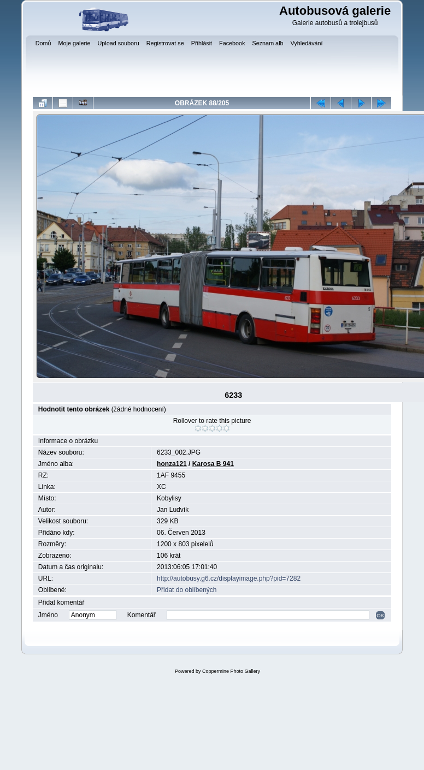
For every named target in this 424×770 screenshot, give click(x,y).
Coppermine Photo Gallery (231, 671)
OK (380, 615)
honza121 (172, 464)
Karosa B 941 (213, 464)
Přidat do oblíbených (186, 590)
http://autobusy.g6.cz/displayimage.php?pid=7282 (229, 578)
